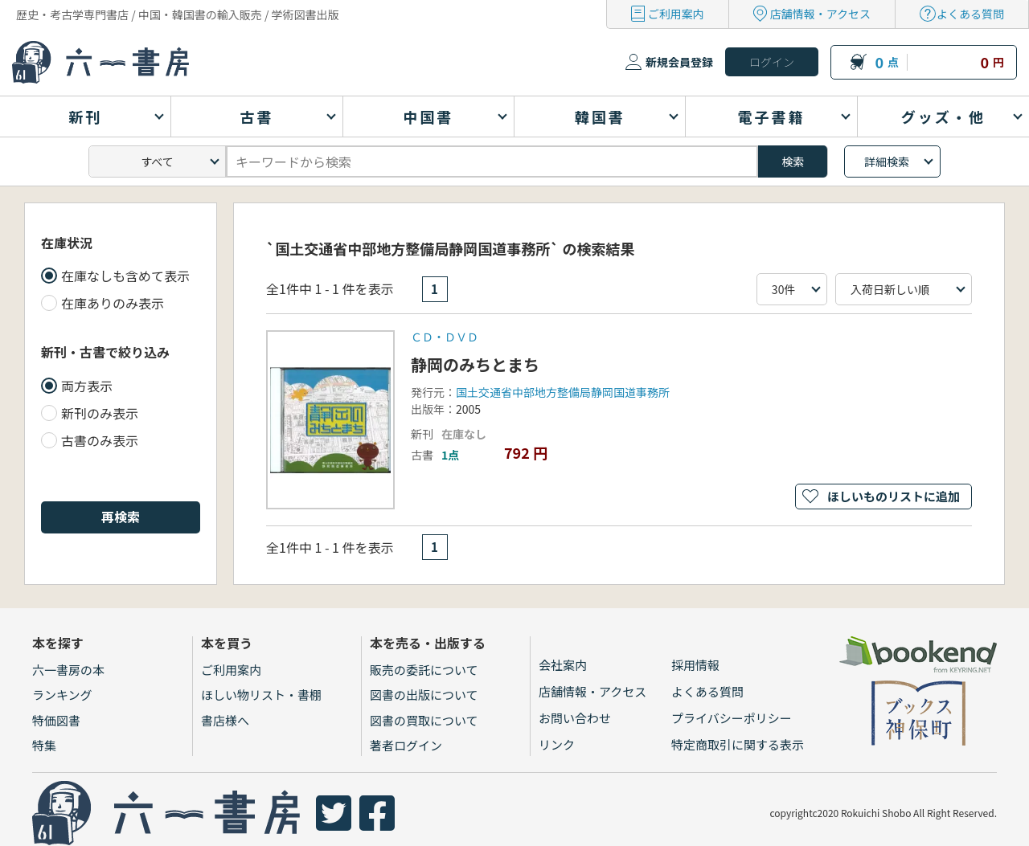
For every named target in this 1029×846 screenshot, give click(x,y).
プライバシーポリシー (731, 717)
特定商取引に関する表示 (737, 744)
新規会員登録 (679, 62)
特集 (44, 745)
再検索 (120, 516)
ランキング (62, 694)
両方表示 (87, 385)
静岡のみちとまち (475, 364)
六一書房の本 (68, 669)
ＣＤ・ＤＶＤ (444, 337)
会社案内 (563, 664)
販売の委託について (424, 669)
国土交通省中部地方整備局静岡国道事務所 (563, 392)
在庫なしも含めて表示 (125, 275)
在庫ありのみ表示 (112, 303)
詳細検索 (886, 161)
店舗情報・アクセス (820, 14)
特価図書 (56, 720)
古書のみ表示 (99, 440)
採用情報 (695, 664)
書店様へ (225, 720)
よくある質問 (970, 14)
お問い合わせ (575, 717)
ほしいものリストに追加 (893, 496)
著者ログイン (406, 745)
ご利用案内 (676, 14)
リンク (557, 744)
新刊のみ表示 (99, 413)
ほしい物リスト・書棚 (261, 694)
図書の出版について (424, 694)
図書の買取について (424, 720)
